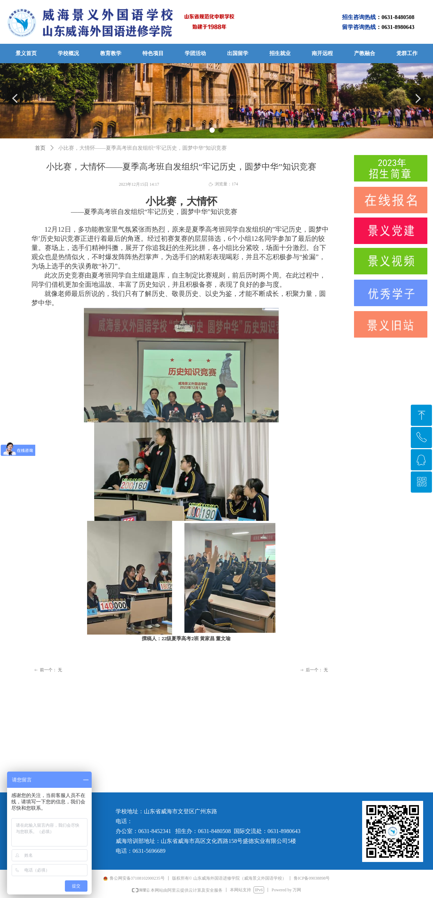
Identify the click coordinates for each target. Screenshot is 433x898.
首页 (40, 148)
